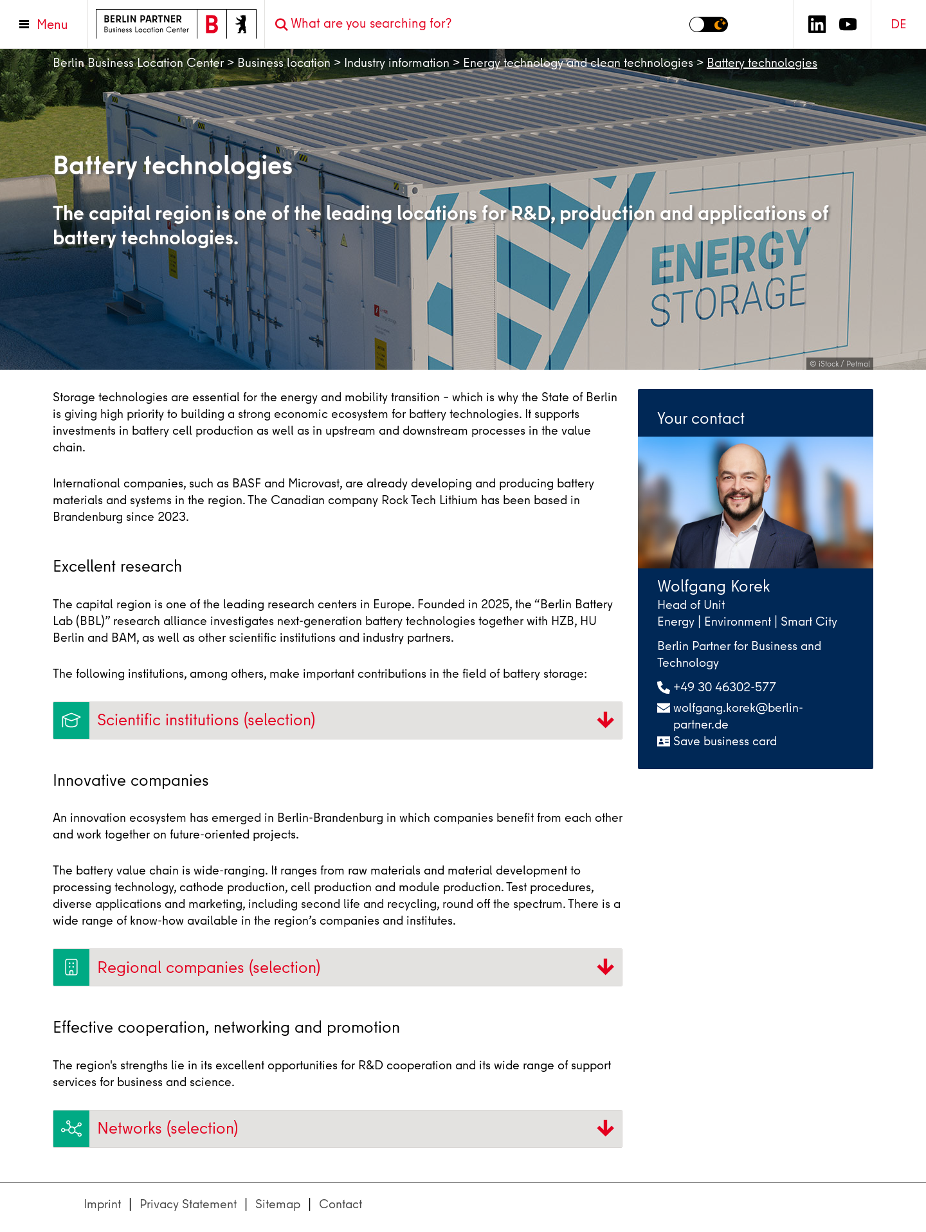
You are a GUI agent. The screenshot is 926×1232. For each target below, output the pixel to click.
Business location (284, 63)
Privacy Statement (188, 1204)
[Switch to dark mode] (708, 24)
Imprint (102, 1204)
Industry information (396, 63)
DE (899, 24)
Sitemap (277, 1204)
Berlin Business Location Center (138, 63)
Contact (340, 1204)
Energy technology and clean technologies (578, 63)
